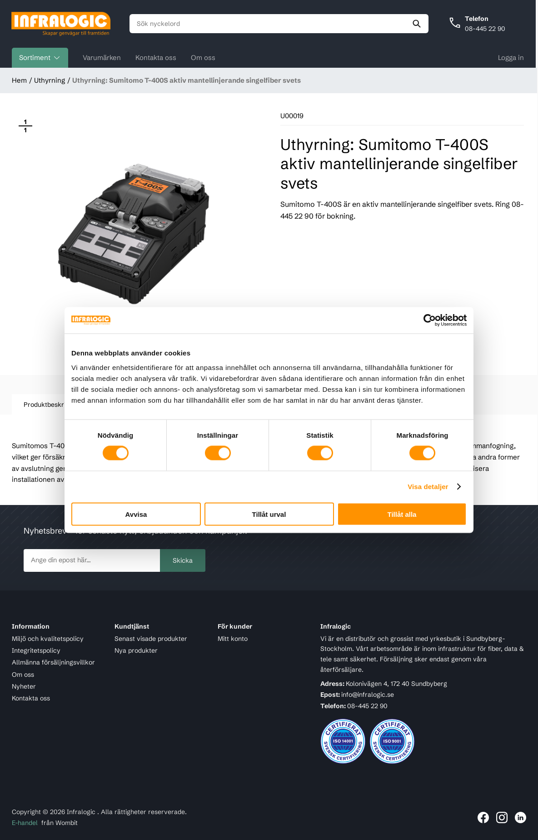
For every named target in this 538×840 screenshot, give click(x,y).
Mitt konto (233, 639)
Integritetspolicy (36, 650)
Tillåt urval (269, 514)
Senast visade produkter (151, 639)
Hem (19, 80)
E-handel (25, 823)
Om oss (203, 58)
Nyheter (24, 686)
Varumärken (102, 58)
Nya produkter (136, 650)
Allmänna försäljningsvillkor (53, 662)
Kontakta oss (155, 58)
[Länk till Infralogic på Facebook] (483, 817)
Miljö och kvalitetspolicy (48, 639)
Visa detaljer (428, 486)
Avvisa (136, 514)
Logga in (511, 58)
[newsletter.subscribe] (92, 560)
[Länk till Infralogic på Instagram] (502, 817)
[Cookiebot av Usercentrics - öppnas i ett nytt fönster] (427, 320)
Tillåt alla (402, 514)
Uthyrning (49, 80)
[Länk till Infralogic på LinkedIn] (520, 817)
